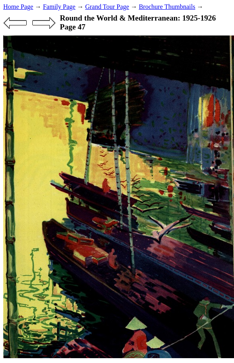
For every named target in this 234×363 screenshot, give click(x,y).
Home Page (18, 6)
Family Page (59, 6)
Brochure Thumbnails (167, 6)
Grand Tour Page (107, 6)
